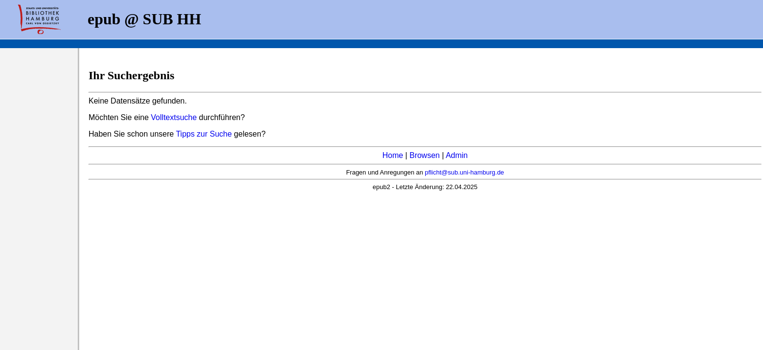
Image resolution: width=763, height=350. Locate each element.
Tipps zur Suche (205, 134)
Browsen (424, 155)
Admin (457, 155)
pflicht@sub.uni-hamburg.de (464, 172)
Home (392, 155)
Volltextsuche (174, 117)
